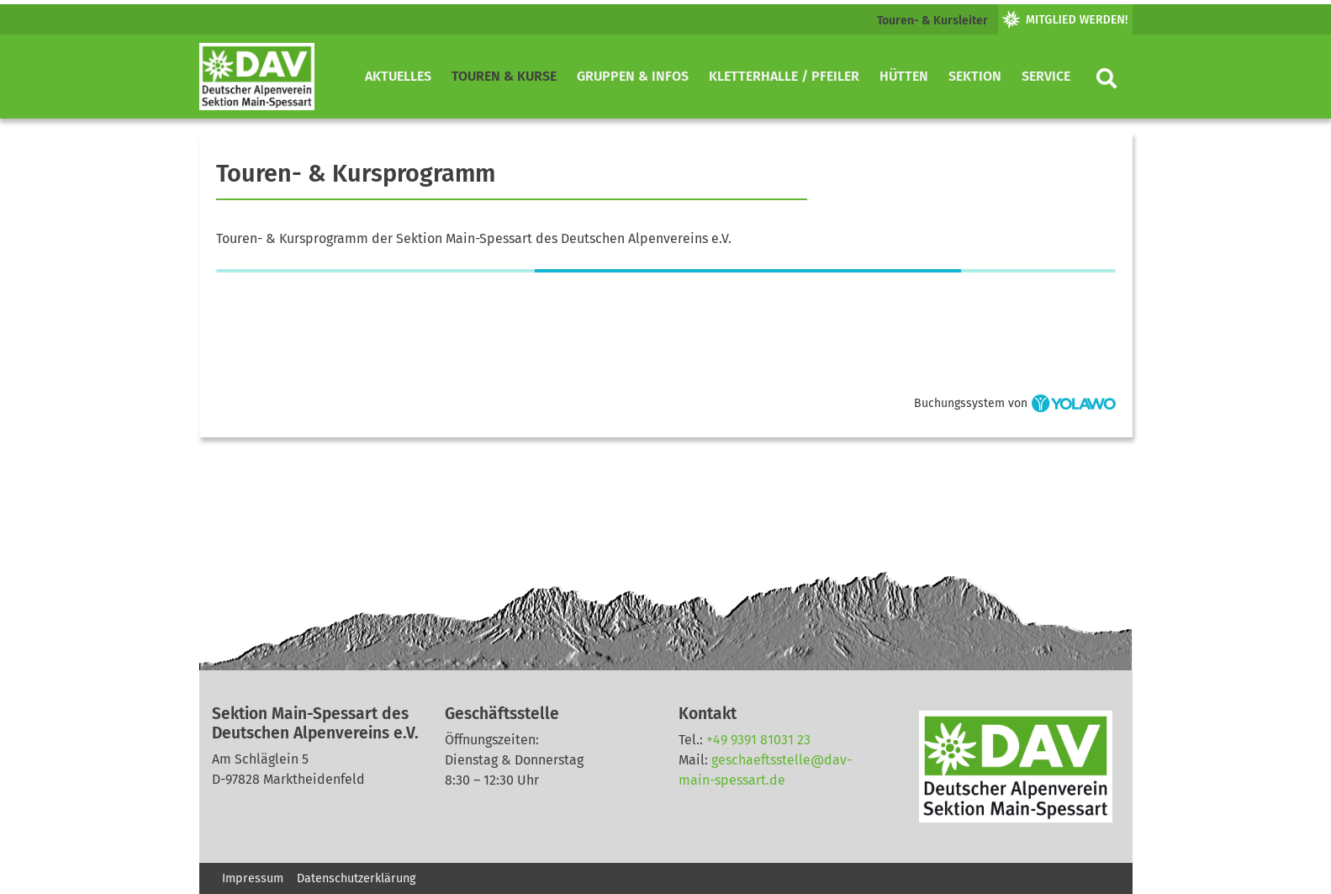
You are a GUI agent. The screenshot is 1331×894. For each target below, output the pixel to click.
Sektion (974, 76)
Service (1046, 76)
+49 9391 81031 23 (758, 740)
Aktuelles (398, 76)
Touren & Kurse (504, 76)
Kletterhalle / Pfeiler (784, 76)
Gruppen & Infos (633, 76)
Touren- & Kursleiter (932, 20)
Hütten (903, 76)
